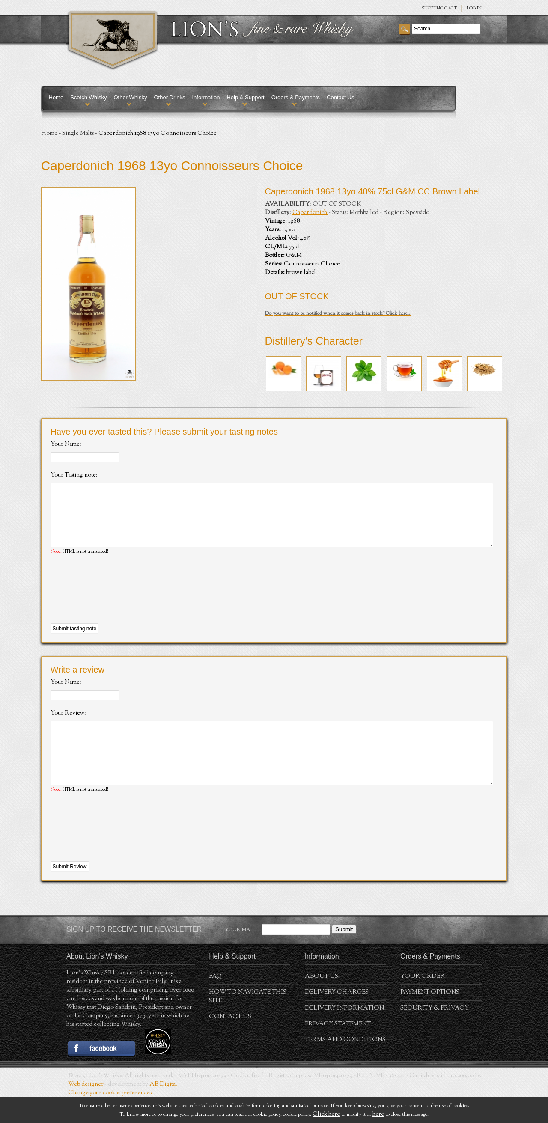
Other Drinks (169, 97)
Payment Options (429, 1018)
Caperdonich (310, 213)
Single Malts (78, 133)
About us (321, 1002)
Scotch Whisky (88, 97)
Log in (474, 8)
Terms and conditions (345, 1065)
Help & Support (245, 97)
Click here (326, 1114)
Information (206, 97)
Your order (422, 1002)
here (378, 1114)
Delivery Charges (337, 1018)
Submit (344, 955)
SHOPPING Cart (439, 8)
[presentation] (116, 602)
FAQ (215, 1002)
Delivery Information (344, 1034)
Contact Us (340, 97)
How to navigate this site (247, 1022)
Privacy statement (338, 1050)
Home (56, 97)
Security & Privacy (434, 1034)
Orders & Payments (295, 97)
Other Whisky (130, 97)
